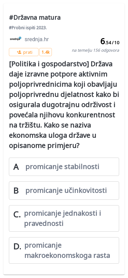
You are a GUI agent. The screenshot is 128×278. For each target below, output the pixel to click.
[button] (24, 52)
